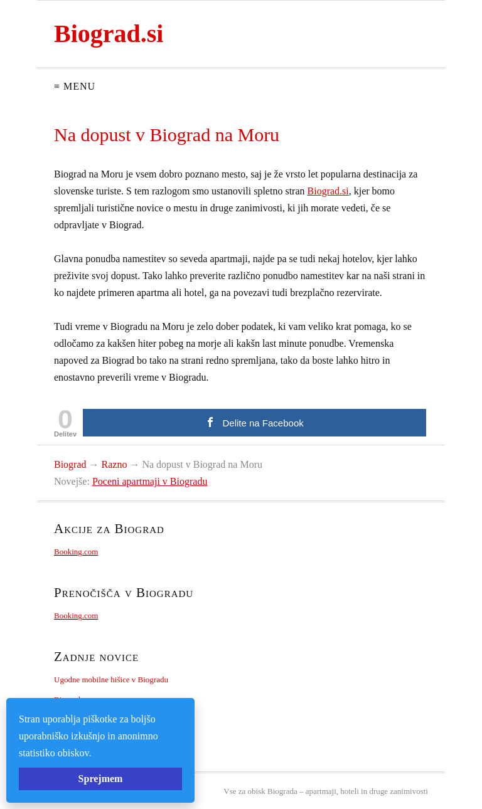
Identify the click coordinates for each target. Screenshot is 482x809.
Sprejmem (100, 778)
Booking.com (76, 551)
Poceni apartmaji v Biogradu (150, 481)
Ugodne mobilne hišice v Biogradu (111, 679)
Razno (114, 464)
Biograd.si (108, 33)
